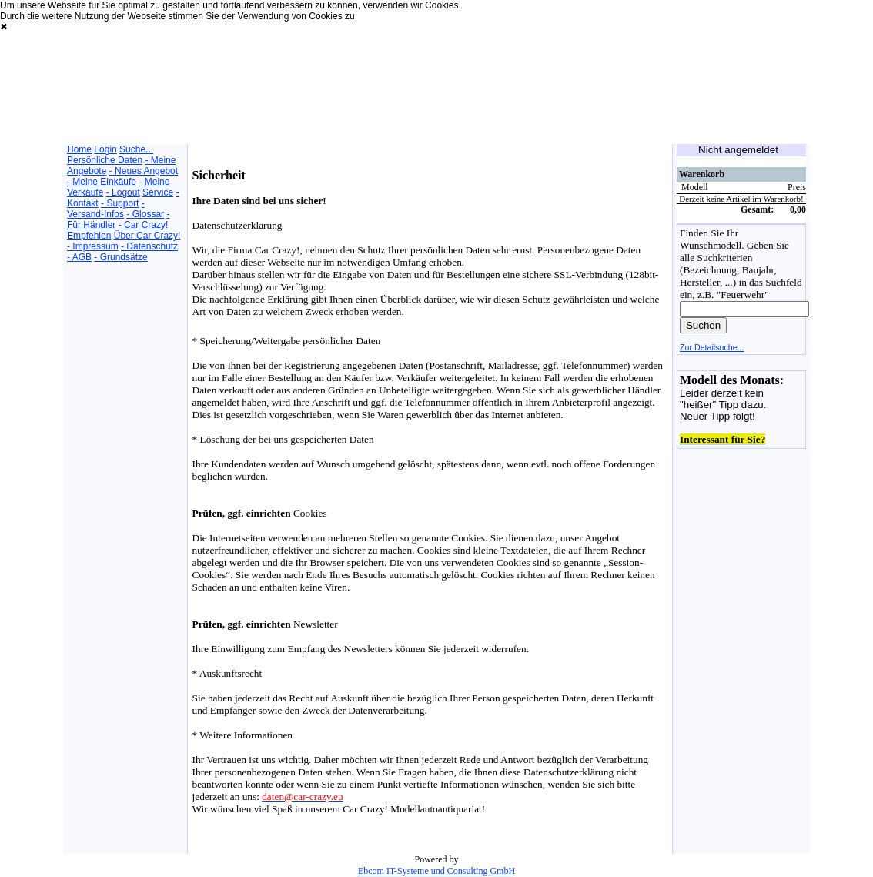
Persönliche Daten (104, 160)
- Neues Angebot (143, 171)
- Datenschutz (149, 246)
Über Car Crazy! (147, 235)
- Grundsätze (120, 257)
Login (105, 149)
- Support (120, 203)
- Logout (123, 192)
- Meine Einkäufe (101, 181)
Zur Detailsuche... (712, 347)
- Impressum (93, 246)
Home (79, 149)
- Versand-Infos (106, 208)
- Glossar (145, 214)
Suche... (136, 149)
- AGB (79, 257)
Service (157, 192)
